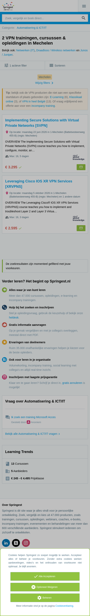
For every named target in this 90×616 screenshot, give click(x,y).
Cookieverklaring (64, 606)
